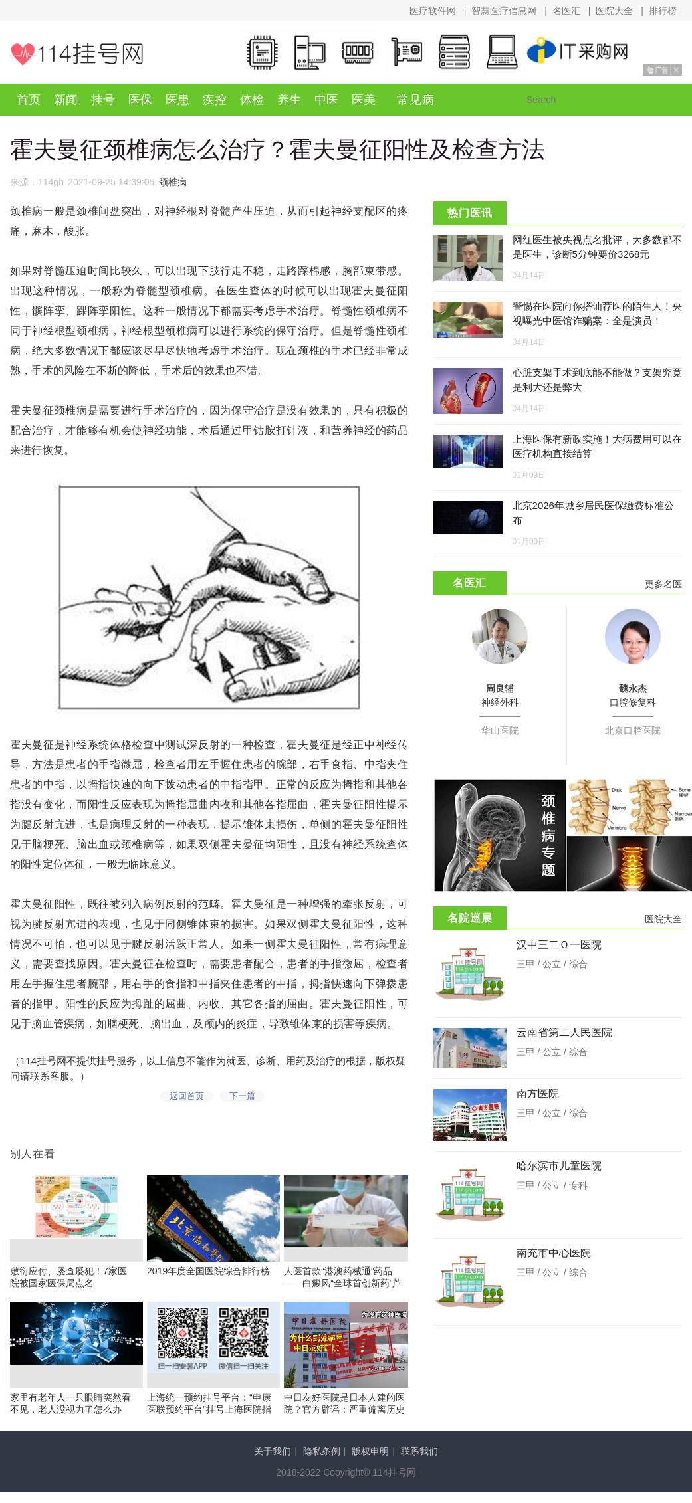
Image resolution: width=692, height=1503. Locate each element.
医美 (364, 99)
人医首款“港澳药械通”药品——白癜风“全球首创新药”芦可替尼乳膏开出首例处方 (343, 1293)
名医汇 (566, 10)
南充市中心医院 (554, 1252)
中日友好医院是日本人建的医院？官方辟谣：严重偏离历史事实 (344, 1420)
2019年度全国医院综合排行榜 (208, 1281)
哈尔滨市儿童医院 (559, 1165)
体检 (252, 99)
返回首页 (178, 1101)
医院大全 (614, 10)
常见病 (416, 99)
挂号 (103, 99)
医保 (140, 99)
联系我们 (419, 1461)
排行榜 (663, 10)
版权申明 (370, 1461)
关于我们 (272, 1461)
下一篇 (245, 1101)
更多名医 (663, 584)
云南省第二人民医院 (564, 1032)
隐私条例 (321, 1461)
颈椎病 (173, 182)
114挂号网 (76, 54)
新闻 (66, 99)
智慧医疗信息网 (503, 10)
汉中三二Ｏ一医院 (559, 944)
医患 (177, 99)
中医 (326, 99)
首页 (29, 99)
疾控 (215, 99)
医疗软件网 (432, 10)
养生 (289, 99)
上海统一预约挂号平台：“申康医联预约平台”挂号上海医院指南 (209, 1420)
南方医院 (538, 1093)
